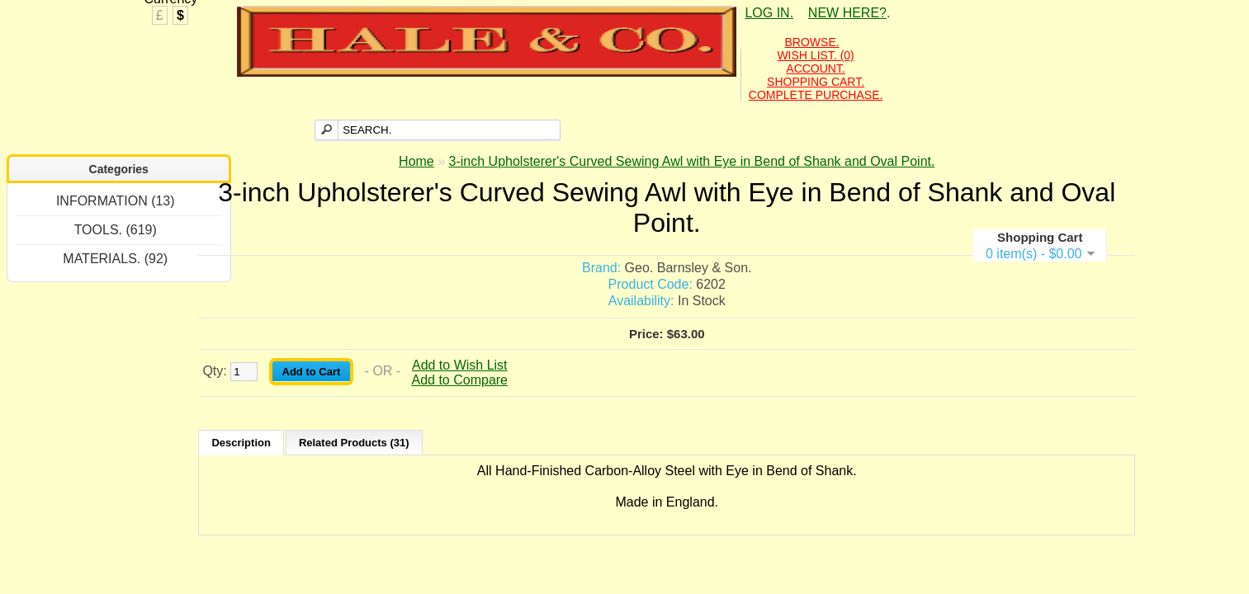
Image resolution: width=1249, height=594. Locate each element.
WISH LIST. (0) (815, 55)
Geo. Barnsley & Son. (688, 268)
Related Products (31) (354, 442)
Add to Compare (460, 380)
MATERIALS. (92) (115, 259)
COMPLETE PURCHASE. (816, 94)
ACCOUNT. (815, 68)
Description (241, 442)
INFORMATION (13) (115, 201)
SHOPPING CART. (815, 81)
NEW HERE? (847, 13)
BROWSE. (812, 42)
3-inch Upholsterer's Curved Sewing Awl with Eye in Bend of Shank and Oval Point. (692, 161)
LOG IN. (769, 13)
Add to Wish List (460, 365)
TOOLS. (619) (115, 230)
